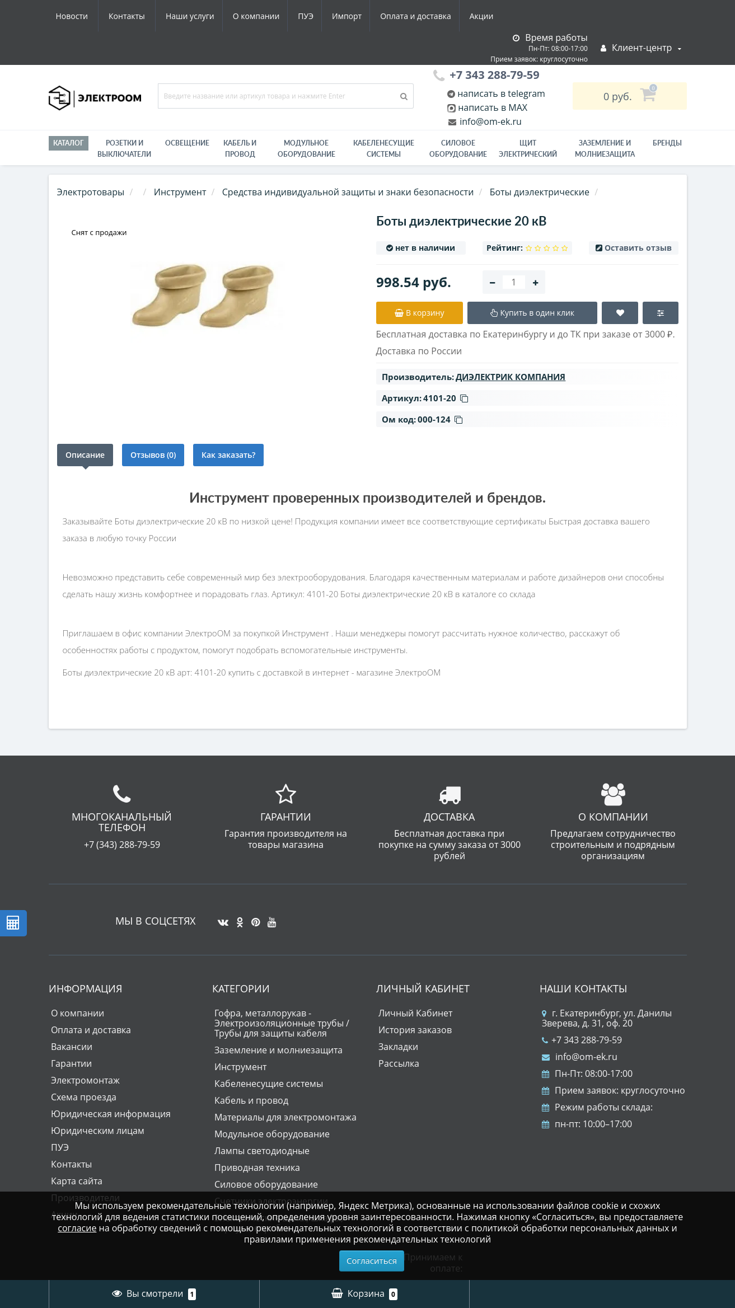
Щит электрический (528, 148)
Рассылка (398, 1063)
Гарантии (71, 1063)
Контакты (487, 16)
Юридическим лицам (97, 1130)
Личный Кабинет (415, 1013)
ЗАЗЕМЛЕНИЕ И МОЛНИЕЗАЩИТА (605, 148)
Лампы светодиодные (262, 1151)
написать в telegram (500, 93)
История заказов (415, 1030)
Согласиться (372, 1260)
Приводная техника (257, 1167)
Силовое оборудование (458, 148)
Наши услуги (80, 16)
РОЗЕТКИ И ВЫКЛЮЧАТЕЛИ (124, 148)
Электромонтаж (85, 1080)
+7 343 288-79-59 (582, 1040)
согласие (77, 1228)
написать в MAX (492, 107)
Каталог (68, 143)
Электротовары (91, 192)
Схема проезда (83, 1097)
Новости (432, 16)
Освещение (187, 143)
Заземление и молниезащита (278, 1050)
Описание (85, 454)
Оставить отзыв (638, 247)
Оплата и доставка (314, 16)
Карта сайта (76, 1181)
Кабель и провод (239, 148)
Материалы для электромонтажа (285, 1117)
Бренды (667, 143)
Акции (383, 16)
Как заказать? (228, 454)
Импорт (244, 16)
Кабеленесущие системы (383, 148)
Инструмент (240, 1067)
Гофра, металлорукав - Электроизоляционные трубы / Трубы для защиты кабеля (281, 1023)
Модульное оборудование (306, 148)
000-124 (440, 419)
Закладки (398, 1046)
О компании (148, 16)
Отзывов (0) (153, 454)
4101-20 (445, 398)
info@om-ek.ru (489, 121)
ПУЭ (200, 16)
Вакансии (71, 1046)
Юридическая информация (111, 1114)
